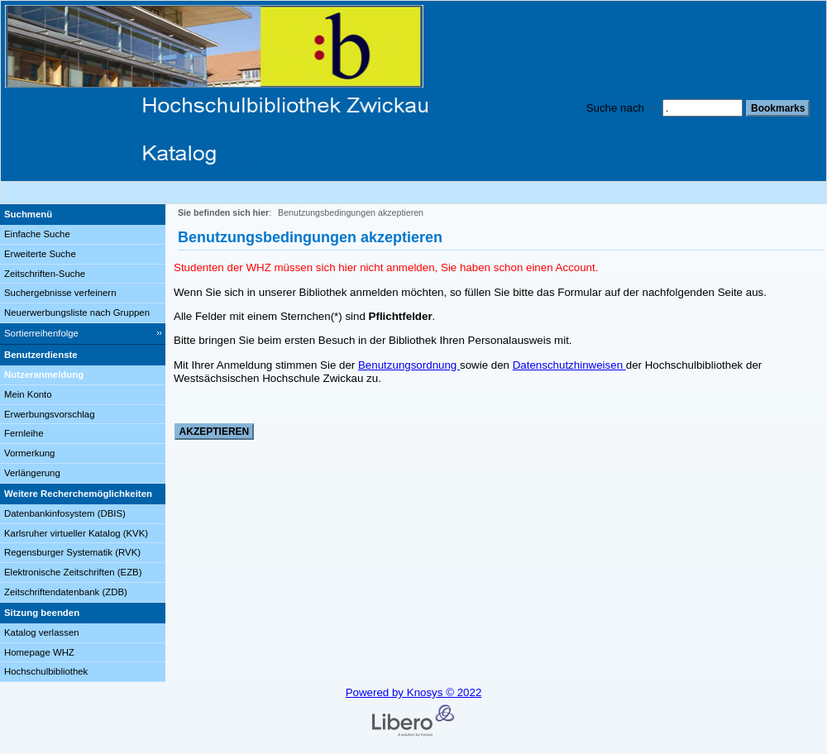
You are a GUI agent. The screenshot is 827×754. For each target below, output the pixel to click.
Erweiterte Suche (40, 254)
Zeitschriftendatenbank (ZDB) (65, 592)
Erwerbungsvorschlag (49, 414)
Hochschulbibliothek (46, 671)
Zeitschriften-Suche (44, 274)
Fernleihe (24, 433)
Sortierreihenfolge (41, 333)
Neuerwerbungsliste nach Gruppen (77, 312)
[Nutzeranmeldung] (82, 375)
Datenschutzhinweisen (569, 365)
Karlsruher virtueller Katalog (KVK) (76, 533)
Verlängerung (32, 473)
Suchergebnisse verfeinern (60, 293)
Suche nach (615, 108)
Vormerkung (29, 453)
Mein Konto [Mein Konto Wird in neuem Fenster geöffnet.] (28, 394)
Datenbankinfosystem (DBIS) (65, 513)
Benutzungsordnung (409, 365)
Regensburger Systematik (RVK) (72, 552)
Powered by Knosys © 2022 (414, 692)
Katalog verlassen (41, 632)
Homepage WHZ (39, 652)
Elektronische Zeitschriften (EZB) (72, 572)
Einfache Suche (37, 234)
